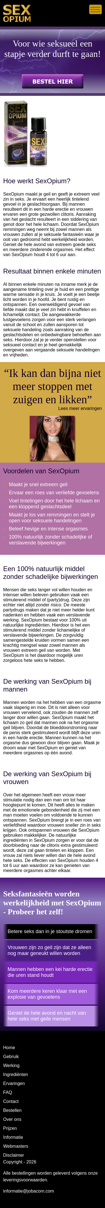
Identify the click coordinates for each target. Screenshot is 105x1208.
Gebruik (11, 1056)
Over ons (12, 1119)
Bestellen (12, 1110)
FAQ (7, 1092)
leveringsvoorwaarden (25, 1179)
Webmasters (15, 1146)
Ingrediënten (15, 1074)
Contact (10, 1101)
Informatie (13, 1137)
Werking (11, 1065)
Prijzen (10, 1128)
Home (9, 1047)
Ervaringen (14, 1083)
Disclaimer (13, 1155)
